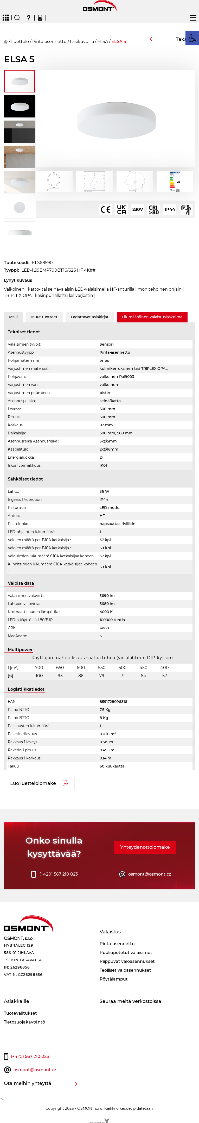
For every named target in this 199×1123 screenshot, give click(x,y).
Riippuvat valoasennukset (127, 961)
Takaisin (185, 39)
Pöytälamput (114, 979)
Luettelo (20, 41)
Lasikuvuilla (82, 41)
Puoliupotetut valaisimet (126, 952)
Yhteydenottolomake (145, 847)
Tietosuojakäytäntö (24, 1022)
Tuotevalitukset (20, 1013)
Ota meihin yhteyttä (27, 1083)
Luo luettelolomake (33, 783)
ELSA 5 (118, 41)
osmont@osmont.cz (149, 874)
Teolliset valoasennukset (125, 970)
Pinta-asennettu (49, 41)
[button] (192, 38)
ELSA (102, 41)
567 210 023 (59, 874)
